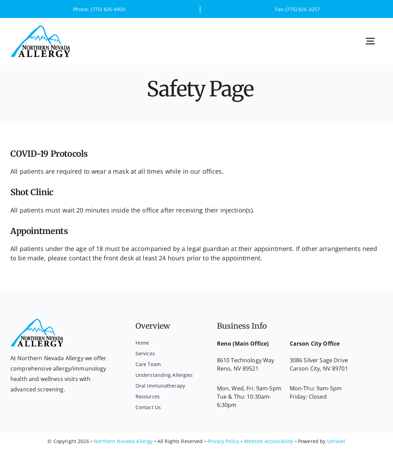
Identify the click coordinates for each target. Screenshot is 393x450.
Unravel (336, 441)
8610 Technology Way (245, 360)
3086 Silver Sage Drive (319, 360)
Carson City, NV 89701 (319, 368)
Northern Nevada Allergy (123, 441)
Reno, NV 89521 (238, 368)
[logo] (40, 28)
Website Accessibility (269, 441)
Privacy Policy (223, 441)
